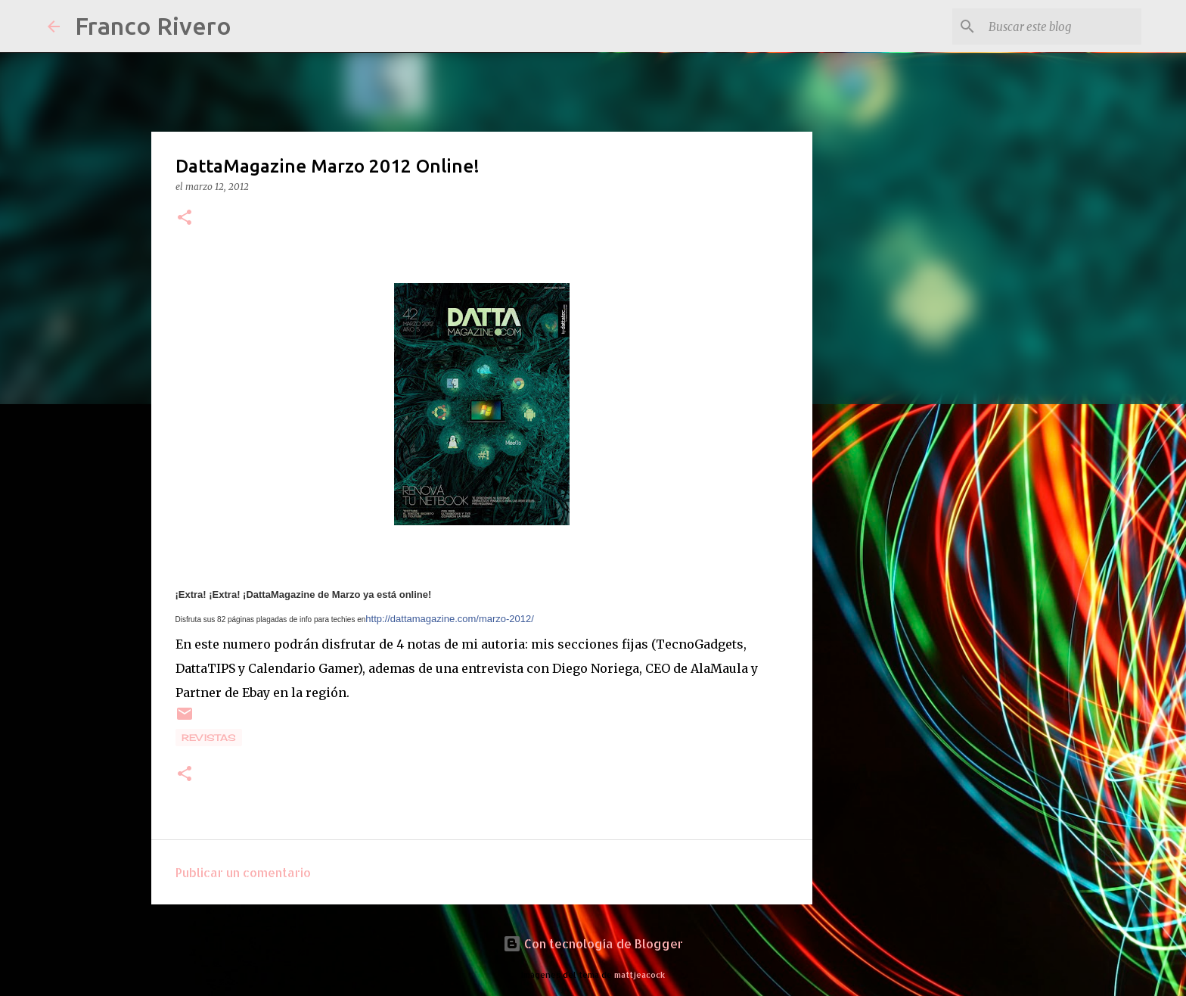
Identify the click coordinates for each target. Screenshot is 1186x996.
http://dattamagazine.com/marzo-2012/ (449, 618)
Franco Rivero (153, 25)
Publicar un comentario (243, 872)
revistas (209, 737)
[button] (184, 218)
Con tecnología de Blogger (593, 943)
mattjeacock (639, 974)
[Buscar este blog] (1062, 26)
